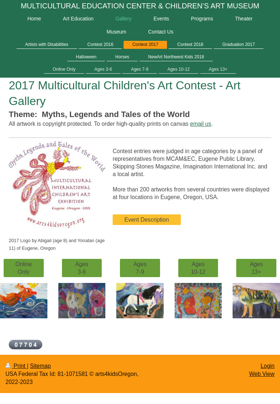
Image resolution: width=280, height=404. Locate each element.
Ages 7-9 (140, 268)
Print (16, 366)
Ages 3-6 (82, 268)
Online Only (23, 268)
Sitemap (40, 366)
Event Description (146, 220)
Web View (262, 374)
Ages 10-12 (198, 268)
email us (200, 124)
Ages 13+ (256, 268)
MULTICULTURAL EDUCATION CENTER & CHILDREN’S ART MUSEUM (140, 6)
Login (268, 366)
